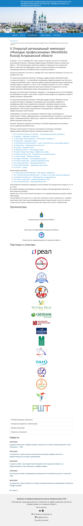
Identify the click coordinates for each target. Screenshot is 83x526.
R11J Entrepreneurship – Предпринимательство (30, 181)
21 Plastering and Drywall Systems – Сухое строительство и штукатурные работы (41, 143)
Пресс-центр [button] (46, 35)
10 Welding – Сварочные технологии (26, 136)
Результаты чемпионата (19, 432)
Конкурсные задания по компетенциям (24, 424)
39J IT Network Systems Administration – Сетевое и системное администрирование (42, 175)
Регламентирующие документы (21, 420)
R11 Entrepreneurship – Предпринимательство (30, 163)
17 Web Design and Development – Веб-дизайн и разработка (34, 139)
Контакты (57, 35)
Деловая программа (17, 428)
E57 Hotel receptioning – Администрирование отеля (31, 161)
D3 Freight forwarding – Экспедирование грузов (30, 159)
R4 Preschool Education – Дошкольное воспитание (31, 165)
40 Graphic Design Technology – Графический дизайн (31, 152)
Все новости (14, 490)
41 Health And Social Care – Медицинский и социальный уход (34, 154)
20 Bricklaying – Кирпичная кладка (25, 141)
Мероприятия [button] (33, 35)
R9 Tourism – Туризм (20, 167)
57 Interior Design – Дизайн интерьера (27, 156)
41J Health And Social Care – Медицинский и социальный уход (35, 177)
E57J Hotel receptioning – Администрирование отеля (31, 179)
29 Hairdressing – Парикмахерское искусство (29, 145)
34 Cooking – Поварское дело (24, 147)
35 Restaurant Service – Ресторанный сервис (29, 150)
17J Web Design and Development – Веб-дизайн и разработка (34, 173)
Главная (14, 35)
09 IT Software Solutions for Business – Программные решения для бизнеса (39, 134)
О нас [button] (22, 35)
